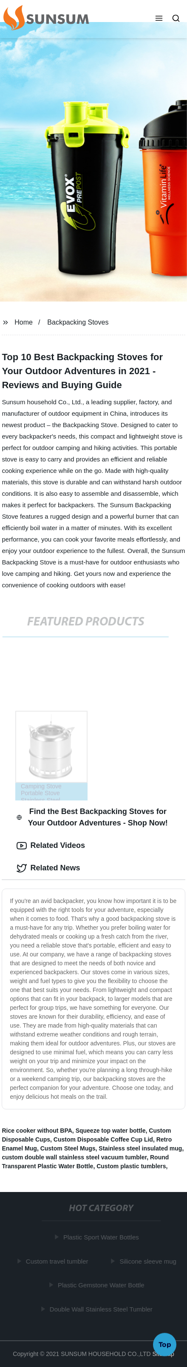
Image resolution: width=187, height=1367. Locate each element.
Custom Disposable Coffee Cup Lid (103, 1139)
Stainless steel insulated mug (140, 1148)
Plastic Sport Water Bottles (101, 1237)
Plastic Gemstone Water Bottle (101, 1285)
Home (23, 322)
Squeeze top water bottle (111, 1130)
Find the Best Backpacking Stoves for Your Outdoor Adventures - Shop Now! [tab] (92, 817)
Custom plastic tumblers (131, 1166)
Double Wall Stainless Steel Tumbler (101, 1309)
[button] (159, 19)
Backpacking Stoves (77, 322)
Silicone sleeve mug (148, 1261)
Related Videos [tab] (51, 846)
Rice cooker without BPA (37, 1130)
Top (165, 1344)
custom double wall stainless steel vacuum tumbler (74, 1157)
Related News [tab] (48, 868)
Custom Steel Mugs (68, 1148)
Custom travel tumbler (57, 1261)
